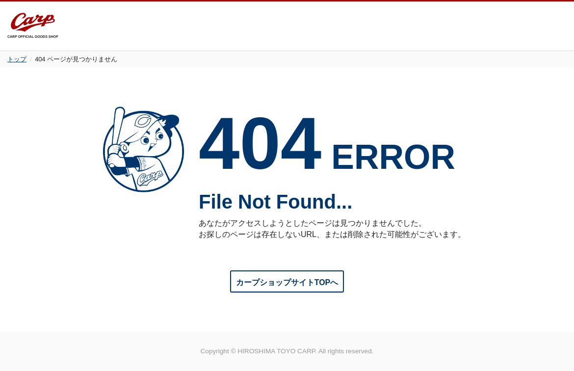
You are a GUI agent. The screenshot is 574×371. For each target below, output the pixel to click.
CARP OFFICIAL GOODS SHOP (32, 26)
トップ (16, 59)
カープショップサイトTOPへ (287, 282)
